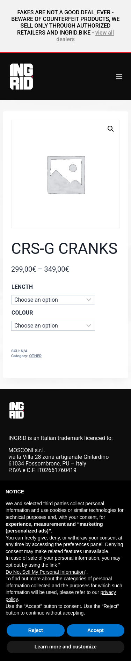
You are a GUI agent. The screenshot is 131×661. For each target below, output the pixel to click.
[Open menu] (119, 76)
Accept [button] (95, 630)
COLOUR (22, 312)
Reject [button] (35, 630)
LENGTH (22, 287)
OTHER (35, 356)
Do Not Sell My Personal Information (45, 572)
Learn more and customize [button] (65, 646)
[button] (110, 129)
